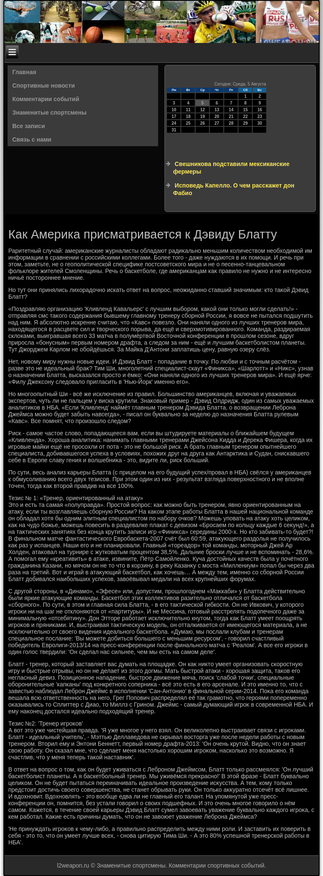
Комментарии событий (45, 99)
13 (216, 109)
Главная (24, 72)
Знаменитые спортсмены (49, 112)
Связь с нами (31, 139)
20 (216, 116)
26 (202, 123)
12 (202, 109)
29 (245, 123)
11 (188, 109)
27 (216, 123)
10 (174, 109)
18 (188, 116)
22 (245, 116)
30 (259, 123)
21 (231, 116)
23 (259, 116)
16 (259, 109)
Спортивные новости (43, 85)
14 (231, 109)
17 (174, 116)
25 (188, 123)
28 (231, 123)
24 (174, 123)
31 (174, 130)
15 (245, 109)
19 (202, 116)
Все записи (28, 126)
